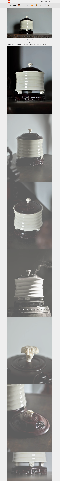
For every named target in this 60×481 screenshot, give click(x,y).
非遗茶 (39, 1)
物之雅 (42, 1)
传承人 (49, 1)
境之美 (46, 1)
